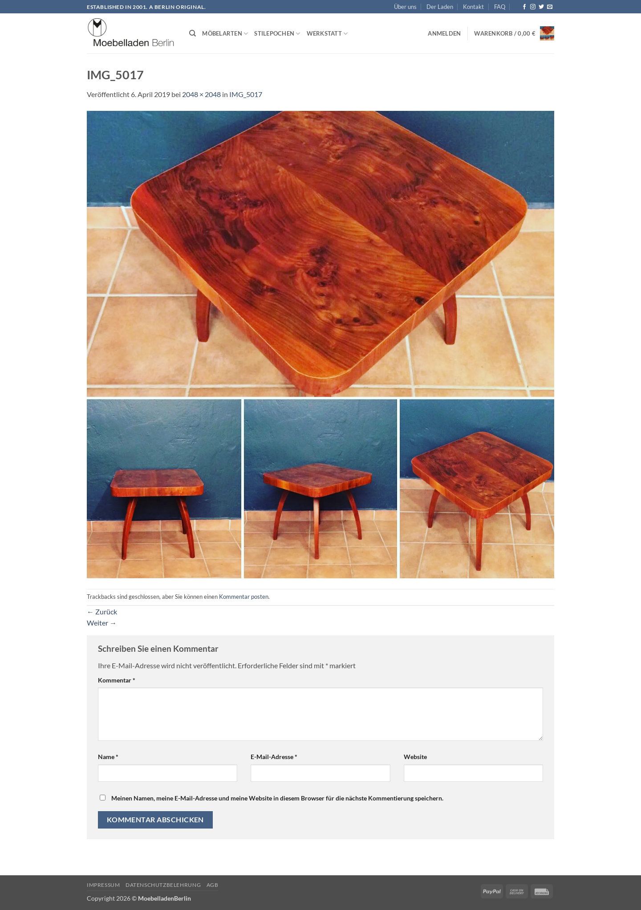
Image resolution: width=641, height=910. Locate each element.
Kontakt (473, 6)
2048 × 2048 (201, 94)
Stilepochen (277, 33)
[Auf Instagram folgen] (533, 7)
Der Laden (439, 6)
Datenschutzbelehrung (163, 885)
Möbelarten (225, 33)
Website (415, 756)
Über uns (405, 6)
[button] (444, 33)
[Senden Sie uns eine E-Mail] (549, 7)
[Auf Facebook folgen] (524, 7)
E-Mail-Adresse (274, 756)
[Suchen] (192, 33)
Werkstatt (327, 33)
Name (108, 756)
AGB (213, 885)
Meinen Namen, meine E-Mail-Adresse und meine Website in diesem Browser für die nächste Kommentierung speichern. (277, 798)
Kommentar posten (243, 596)
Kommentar (116, 680)
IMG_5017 (245, 94)
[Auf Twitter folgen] (541, 7)
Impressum (103, 885)
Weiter (102, 622)
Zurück (102, 611)
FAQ (499, 6)
